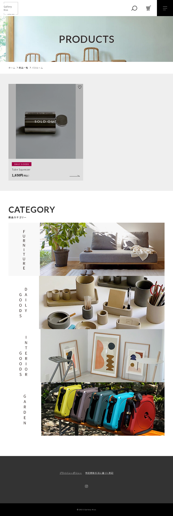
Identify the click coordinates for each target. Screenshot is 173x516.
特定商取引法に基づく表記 (99, 472)
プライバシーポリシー (71, 472)
